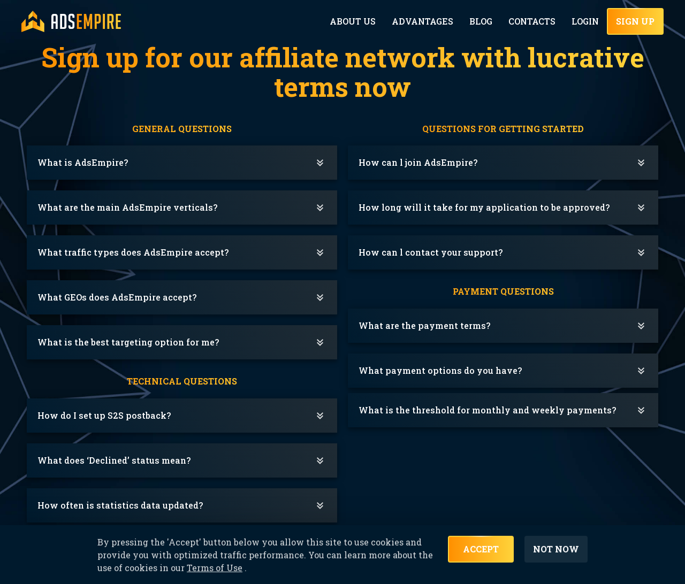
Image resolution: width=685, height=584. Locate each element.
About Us (358, 21)
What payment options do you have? (440, 370)
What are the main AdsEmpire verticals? (127, 207)
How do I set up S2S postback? (104, 415)
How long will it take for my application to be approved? (484, 207)
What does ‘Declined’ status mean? (114, 460)
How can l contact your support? (431, 252)
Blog (482, 21)
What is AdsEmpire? (82, 162)
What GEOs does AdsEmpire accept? (116, 297)
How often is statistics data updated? (120, 505)
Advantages (426, 21)
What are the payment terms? (424, 325)
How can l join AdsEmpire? (418, 162)
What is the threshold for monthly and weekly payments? (487, 410)
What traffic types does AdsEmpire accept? (133, 252)
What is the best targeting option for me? (128, 342)
